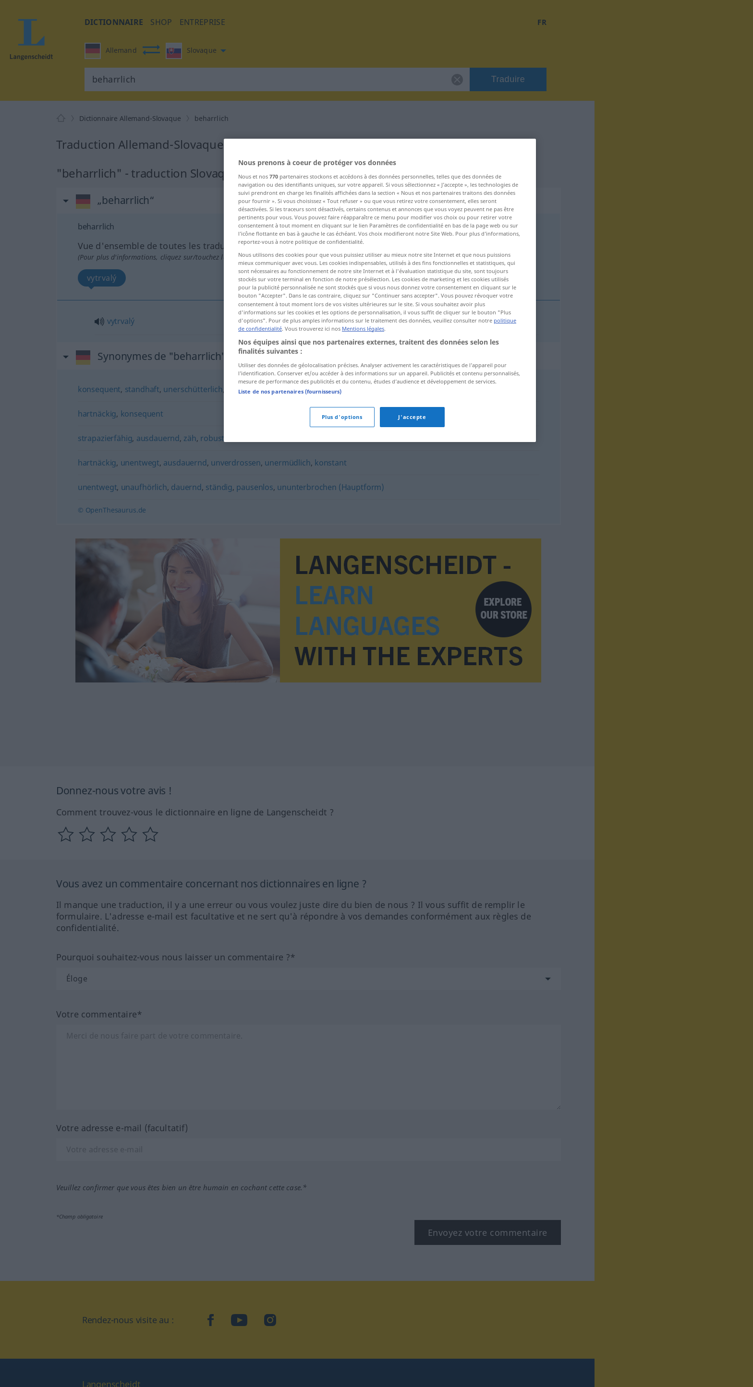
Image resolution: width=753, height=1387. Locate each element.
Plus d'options (342, 416)
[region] (380, 290)
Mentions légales (363, 328)
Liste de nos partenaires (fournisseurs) (289, 391)
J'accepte (412, 416)
